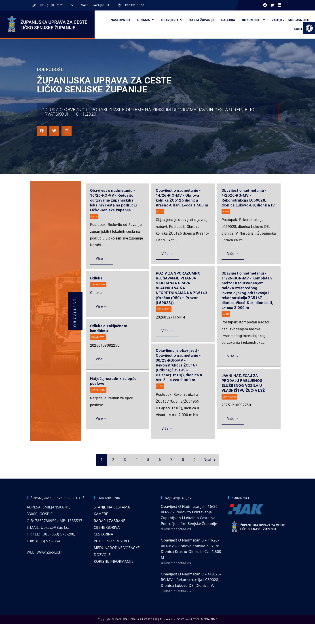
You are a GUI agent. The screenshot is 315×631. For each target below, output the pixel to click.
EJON (94, 216)
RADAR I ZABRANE (109, 520)
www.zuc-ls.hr (50, 552)
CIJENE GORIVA (107, 527)
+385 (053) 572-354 (43, 541)
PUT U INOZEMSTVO (111, 541)
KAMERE (101, 513)
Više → (101, 258)
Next (207, 460)
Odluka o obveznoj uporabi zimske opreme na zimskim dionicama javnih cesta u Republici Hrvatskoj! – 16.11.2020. (148, 112)
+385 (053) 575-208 (57, 534)
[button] (309, 28)
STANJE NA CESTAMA (112, 507)
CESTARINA (103, 534)
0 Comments (183, 529)
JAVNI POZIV (98, 284)
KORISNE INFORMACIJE (113, 561)
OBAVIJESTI (163, 309)
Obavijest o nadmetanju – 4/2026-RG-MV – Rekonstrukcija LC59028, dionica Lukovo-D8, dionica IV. (191, 580)
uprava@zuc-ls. (55, 527)
